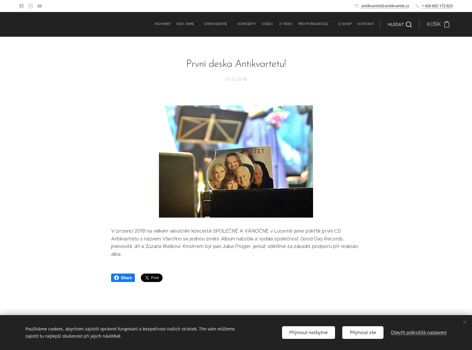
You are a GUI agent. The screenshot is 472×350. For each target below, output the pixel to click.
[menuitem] (313, 24)
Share (123, 277)
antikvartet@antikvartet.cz (385, 5)
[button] (399, 24)
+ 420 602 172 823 (437, 5)
